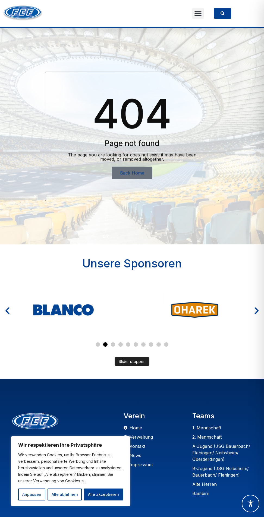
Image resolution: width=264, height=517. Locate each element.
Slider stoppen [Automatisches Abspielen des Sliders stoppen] (132, 361)
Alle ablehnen (65, 494)
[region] (70, 471)
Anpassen (31, 494)
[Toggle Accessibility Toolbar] (250, 503)
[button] (198, 13)
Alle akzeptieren (103, 494)
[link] (222, 13)
